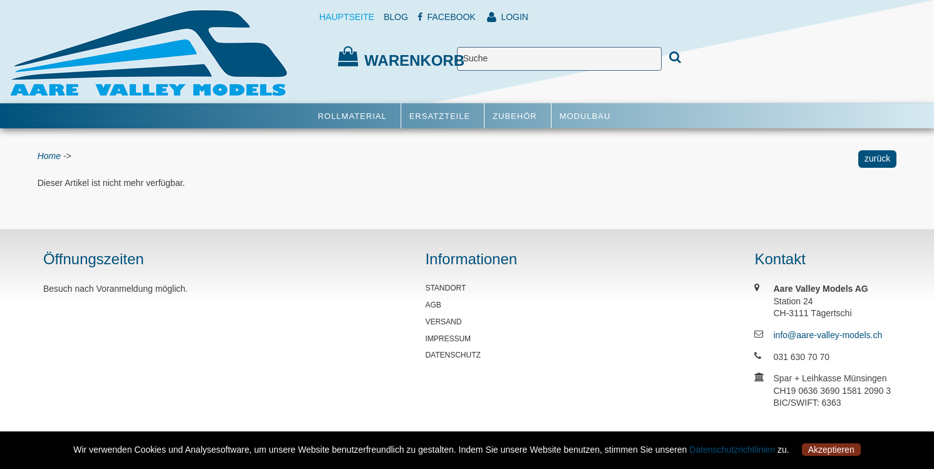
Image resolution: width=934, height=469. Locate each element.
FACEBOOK (447, 17)
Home (49, 156)
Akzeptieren (831, 450)
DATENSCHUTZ (452, 355)
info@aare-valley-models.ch (827, 335)
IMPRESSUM (448, 338)
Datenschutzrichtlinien (732, 450)
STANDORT (445, 288)
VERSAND (443, 321)
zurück (877, 158)
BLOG (396, 17)
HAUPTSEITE (346, 17)
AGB (433, 305)
